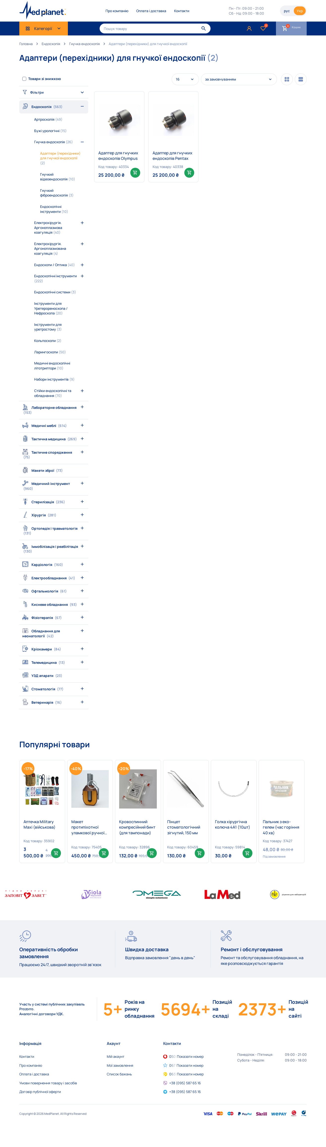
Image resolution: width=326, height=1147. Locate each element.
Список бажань (119, 1074)
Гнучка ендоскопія (84, 43)
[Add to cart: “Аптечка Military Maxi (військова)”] (56, 853)
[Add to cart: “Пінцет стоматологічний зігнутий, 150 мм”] (200, 853)
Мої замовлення (120, 1065)
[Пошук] (204, 28)
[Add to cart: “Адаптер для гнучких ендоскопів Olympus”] (135, 173)
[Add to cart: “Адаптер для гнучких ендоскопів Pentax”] (189, 173)
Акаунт (113, 1043)
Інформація (30, 1043)
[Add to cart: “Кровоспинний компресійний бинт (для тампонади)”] (152, 853)
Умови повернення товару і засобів (48, 1083)
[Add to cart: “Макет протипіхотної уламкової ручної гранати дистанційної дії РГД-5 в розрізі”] (104, 853)
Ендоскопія (51, 43)
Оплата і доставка (151, 10)
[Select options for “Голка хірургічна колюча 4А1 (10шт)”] (247, 853)
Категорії (43, 28)
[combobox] (185, 79)
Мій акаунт (115, 1056)
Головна (26, 43)
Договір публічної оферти (40, 1091)
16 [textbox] (178, 79)
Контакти (181, 10)
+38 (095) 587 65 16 (185, 1083)
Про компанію (117, 10)
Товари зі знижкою (44, 78)
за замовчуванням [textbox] (220, 79)
